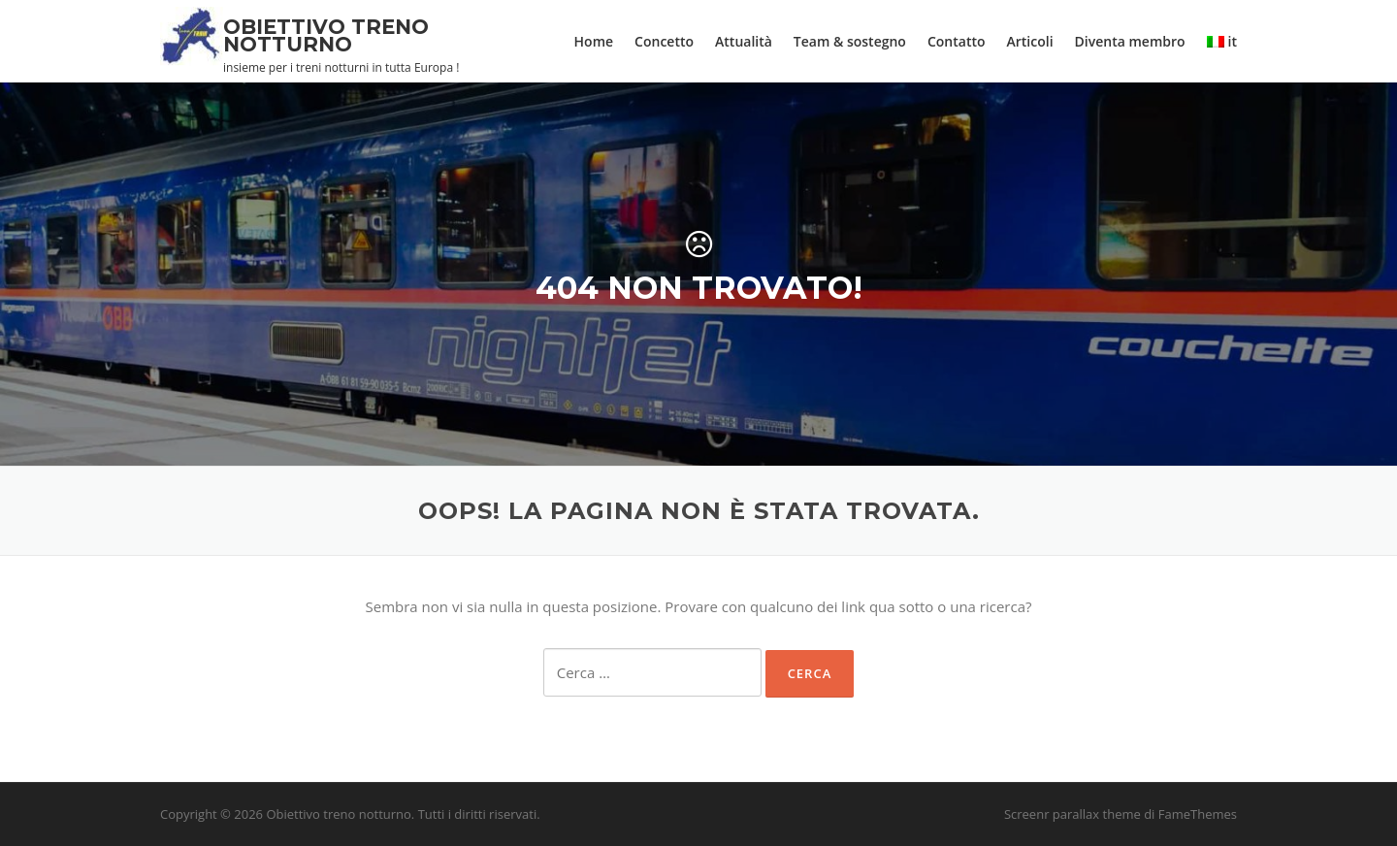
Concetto (664, 41)
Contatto (956, 41)
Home (594, 41)
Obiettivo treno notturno (326, 36)
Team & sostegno (850, 41)
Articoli (1030, 41)
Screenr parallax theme (1072, 814)
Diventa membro (1130, 41)
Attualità (743, 41)
